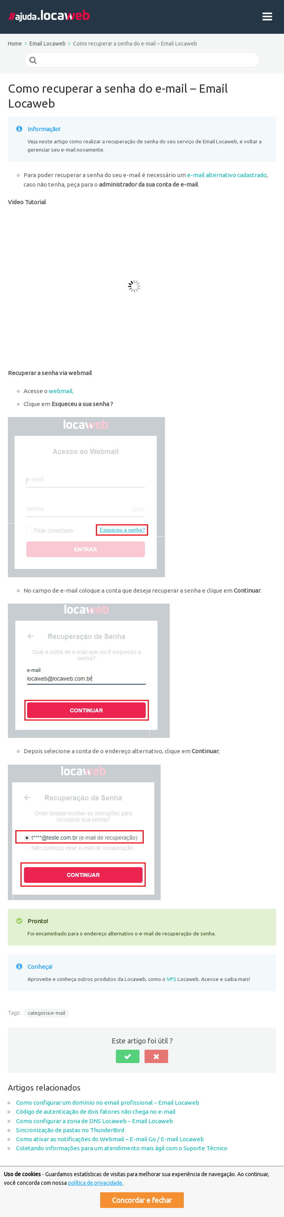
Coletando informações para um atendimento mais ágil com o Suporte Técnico (121, 1148)
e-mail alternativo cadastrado (227, 175)
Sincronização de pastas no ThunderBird (70, 1130)
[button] (127, 1056)
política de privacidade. (95, 1183)
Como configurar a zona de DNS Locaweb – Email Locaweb (94, 1121)
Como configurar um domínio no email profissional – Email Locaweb (107, 1102)
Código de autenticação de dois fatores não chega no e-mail (96, 1111)
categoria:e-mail (46, 1013)
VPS (171, 979)
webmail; (61, 391)
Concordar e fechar (142, 1200)
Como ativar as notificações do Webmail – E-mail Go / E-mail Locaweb (110, 1139)
